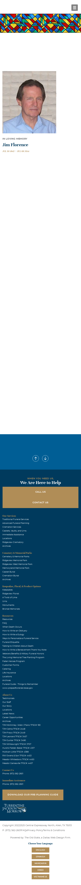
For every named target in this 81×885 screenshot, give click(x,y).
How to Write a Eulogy (13, 635)
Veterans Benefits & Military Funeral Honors (23, 654)
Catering (6, 669)
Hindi (40, 870)
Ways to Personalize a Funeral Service (20, 638)
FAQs (24, 830)
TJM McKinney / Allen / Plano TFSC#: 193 (21, 725)
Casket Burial (8, 572)
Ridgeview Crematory (13, 542)
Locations (7, 538)
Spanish (40, 857)
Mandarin (40, 863)
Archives (6, 546)
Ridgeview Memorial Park (14, 560)
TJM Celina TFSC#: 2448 (13, 729)
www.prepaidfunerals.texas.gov (17, 688)
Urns (4, 601)
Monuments (8, 605)
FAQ (4, 623)
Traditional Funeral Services (15, 519)
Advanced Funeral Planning (15, 523)
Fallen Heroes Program (13, 661)
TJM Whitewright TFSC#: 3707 (16, 744)
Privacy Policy (35, 830)
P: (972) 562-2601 (11, 830)
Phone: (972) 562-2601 (12, 774)
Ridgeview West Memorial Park (17, 564)
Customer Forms (10, 665)
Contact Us (40, 503)
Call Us (40, 492)
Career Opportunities (12, 717)
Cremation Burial (10, 576)
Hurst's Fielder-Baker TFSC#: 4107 (18, 748)
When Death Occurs (12, 627)
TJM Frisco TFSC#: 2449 (13, 733)
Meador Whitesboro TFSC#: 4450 (18, 759)
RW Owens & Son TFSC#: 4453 (17, 756)
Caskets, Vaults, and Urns (14, 531)
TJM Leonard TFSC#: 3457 (14, 737)
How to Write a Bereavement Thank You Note (24, 650)
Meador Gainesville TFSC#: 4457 (17, 763)
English (40, 850)
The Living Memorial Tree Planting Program (23, 657)
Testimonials (8, 698)
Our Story (7, 706)
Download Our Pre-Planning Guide (33, 795)
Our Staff (6, 702)
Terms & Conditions (54, 830)
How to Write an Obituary (14, 631)
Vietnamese (40, 877)
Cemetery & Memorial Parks (15, 557)
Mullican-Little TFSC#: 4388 (15, 752)
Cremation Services (11, 527)
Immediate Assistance (13, 535)
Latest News (8, 714)
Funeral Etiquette (10, 642)
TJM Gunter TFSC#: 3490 (14, 740)
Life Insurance (9, 673)
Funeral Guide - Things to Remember (20, 684)
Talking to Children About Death (17, 646)
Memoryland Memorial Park (15, 568)
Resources (7, 619)
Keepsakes (7, 590)
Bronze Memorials (11, 609)
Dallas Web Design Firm (56, 838)
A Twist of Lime (9, 597)
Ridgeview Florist (10, 594)
